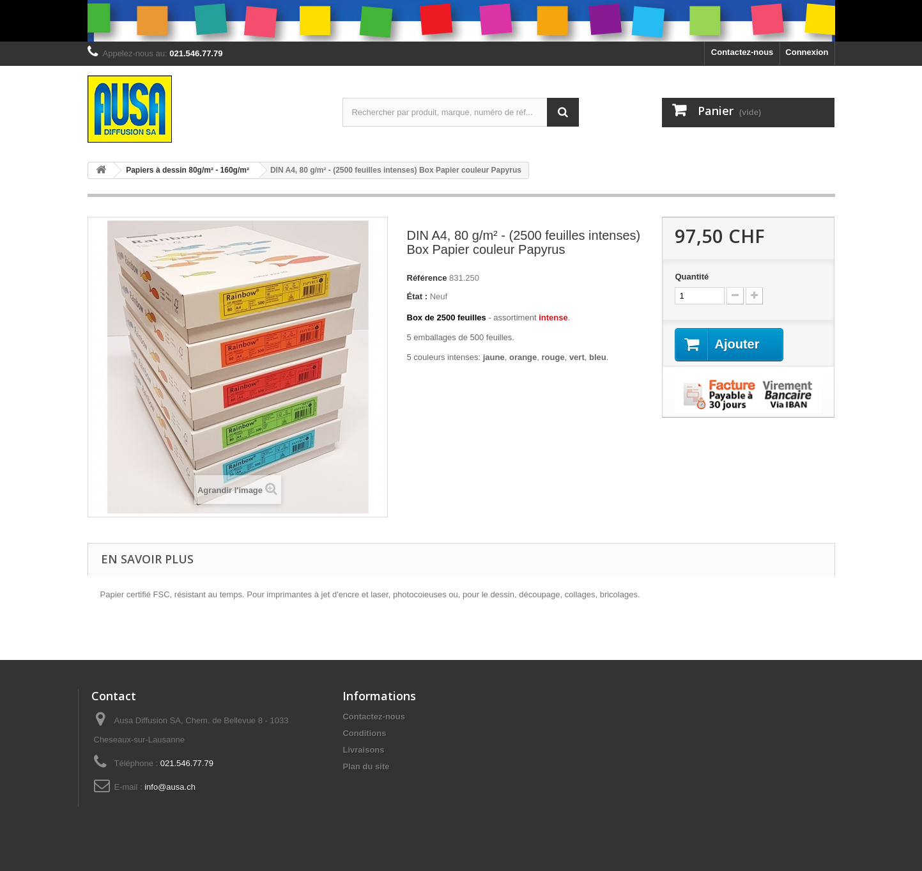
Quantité (692, 276)
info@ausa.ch (170, 787)
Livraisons (363, 750)
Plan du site (365, 766)
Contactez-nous (742, 52)
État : (417, 296)
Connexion (806, 52)
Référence (427, 278)
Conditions (364, 733)
